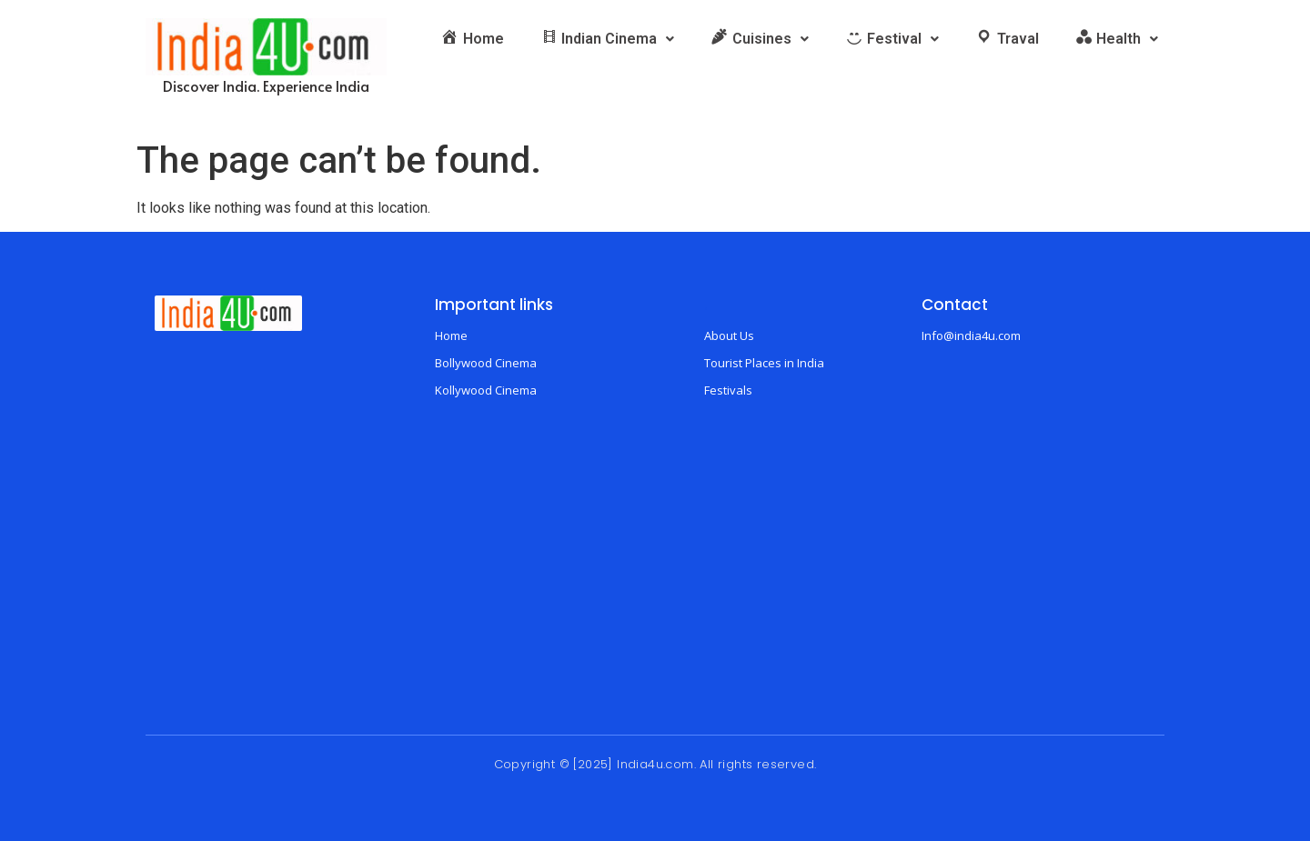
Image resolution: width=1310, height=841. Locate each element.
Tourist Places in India (764, 363)
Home (451, 335)
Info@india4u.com (971, 335)
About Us (729, 335)
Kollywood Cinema (486, 390)
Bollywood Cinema (486, 363)
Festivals (728, 390)
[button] (607, 39)
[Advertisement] (655, 564)
